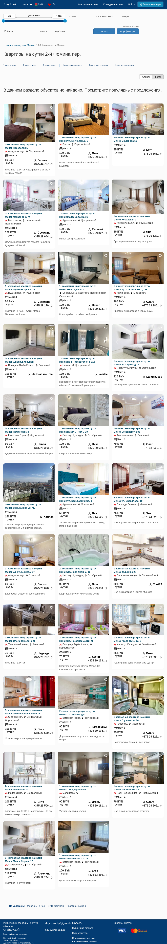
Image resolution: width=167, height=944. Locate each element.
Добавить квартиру (150, 4)
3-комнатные (49, 65)
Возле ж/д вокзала (98, 65)
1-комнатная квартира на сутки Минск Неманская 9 (132, 218)
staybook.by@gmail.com (60, 923)
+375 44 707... (43, 164)
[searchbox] (79, 16)
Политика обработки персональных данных (84, 940)
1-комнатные (9, 65)
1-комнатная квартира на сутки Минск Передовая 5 (23, 146)
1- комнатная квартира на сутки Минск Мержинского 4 (132, 788)
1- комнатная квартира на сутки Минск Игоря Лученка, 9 (132, 639)
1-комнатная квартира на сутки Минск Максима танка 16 (77, 215)
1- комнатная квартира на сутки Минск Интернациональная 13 (23, 712)
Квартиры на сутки (88, 4)
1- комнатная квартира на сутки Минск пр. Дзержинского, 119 (132, 288)
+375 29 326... (152, 736)
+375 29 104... (98, 730)
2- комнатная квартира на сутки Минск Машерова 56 (132, 139)
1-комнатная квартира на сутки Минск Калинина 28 (132, 570)
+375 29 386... (152, 305)
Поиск (104, 31)
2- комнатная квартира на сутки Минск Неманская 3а (23, 430)
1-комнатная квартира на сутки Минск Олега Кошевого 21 (23, 639)
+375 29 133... (98, 660)
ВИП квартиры (56, 906)
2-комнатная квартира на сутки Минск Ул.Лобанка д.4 (77, 713)
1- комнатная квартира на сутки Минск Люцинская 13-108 (77, 857)
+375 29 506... (43, 805)
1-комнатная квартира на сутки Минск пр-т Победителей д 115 (77, 360)
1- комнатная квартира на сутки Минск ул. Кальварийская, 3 (77, 499)
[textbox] (104, 16)
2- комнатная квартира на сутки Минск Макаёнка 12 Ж (23, 215)
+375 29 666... (152, 153)
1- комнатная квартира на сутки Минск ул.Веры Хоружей (23, 360)
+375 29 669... (152, 805)
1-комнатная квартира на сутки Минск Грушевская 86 (132, 719)
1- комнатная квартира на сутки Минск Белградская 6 (77, 288)
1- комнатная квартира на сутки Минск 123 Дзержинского (77, 788)
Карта (158, 77)
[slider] (3, 21)
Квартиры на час (36, 906)
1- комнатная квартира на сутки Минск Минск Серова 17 (23, 859)
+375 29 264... (43, 877)
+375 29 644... (43, 236)
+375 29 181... (98, 805)
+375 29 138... (152, 235)
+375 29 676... (98, 157)
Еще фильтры (127, 31)
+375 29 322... (98, 233)
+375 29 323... (98, 308)
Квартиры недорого (124, 65)
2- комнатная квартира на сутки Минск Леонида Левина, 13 (77, 570)
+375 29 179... (43, 305)
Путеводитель (80, 933)
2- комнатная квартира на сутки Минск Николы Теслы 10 (77, 430)
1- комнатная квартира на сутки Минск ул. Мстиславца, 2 (77, 139)
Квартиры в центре (72, 65)
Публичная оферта (82, 928)
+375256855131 (55, 929)
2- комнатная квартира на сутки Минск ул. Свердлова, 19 (132, 499)
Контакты (77, 923)
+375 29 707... (43, 657)
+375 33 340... (152, 448)
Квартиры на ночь (76, 906)
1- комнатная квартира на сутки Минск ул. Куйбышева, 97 (23, 570)
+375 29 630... (98, 448)
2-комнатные (29, 65)
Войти (131, 4)
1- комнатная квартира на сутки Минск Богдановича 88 (132, 430)
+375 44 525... (98, 517)
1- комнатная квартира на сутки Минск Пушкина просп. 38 (23, 288)
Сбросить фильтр (131, 26)
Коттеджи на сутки (113, 4)
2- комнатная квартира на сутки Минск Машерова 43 (23, 788)
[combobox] (79, 17)
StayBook (10, 4)
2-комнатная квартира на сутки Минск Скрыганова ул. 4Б (23, 506)
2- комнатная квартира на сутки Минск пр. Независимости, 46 (77, 639)
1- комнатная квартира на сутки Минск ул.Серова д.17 (132, 363)
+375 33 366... (98, 874)
